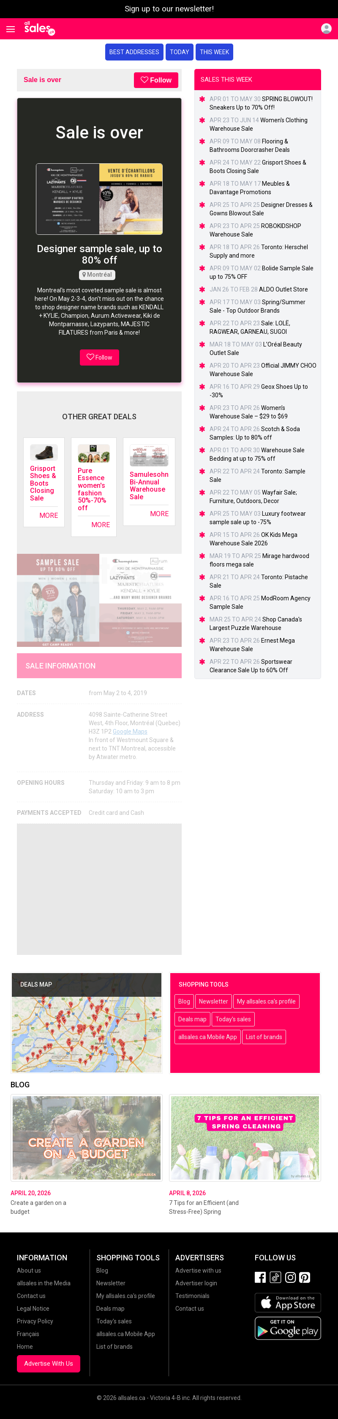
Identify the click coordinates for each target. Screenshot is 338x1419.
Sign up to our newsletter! (169, 9)
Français (28, 1334)
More (48, 516)
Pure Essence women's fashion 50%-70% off (92, 489)
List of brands (264, 1037)
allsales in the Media (44, 1283)
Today (179, 52)
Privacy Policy (35, 1321)
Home (25, 1346)
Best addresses (134, 52)
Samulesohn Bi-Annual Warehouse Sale (149, 485)
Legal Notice (33, 1308)
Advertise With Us (48, 1363)
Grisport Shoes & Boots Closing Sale (43, 483)
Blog (184, 1001)
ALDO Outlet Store (283, 289)
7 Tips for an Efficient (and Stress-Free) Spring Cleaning (204, 1211)
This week (214, 52)
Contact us (31, 1295)
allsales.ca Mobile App (207, 1037)
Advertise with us (198, 1270)
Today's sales (233, 1019)
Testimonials (192, 1295)
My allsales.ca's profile (266, 1001)
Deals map (192, 1019)
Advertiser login (196, 1283)
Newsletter (213, 1001)
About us (29, 1270)
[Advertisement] (99, 889)
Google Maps (130, 731)
